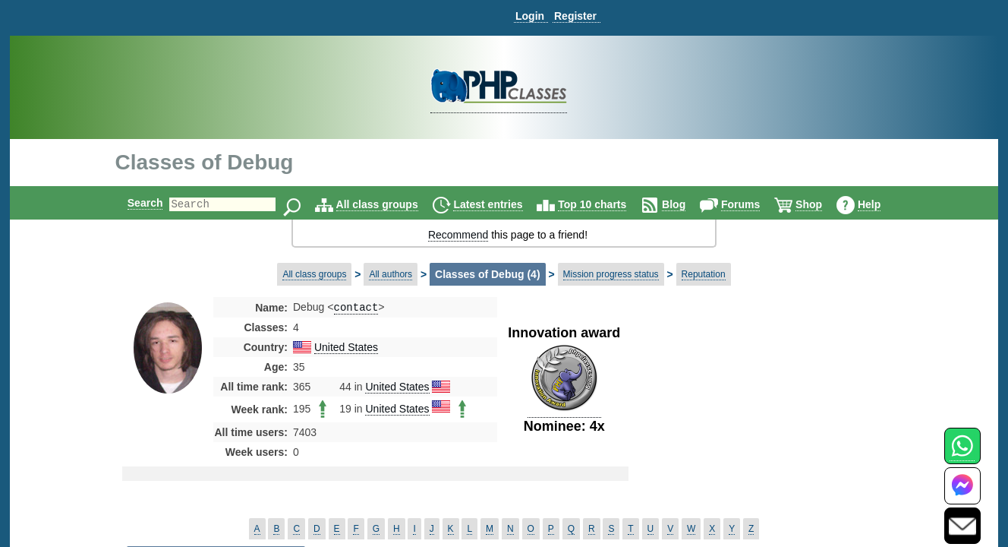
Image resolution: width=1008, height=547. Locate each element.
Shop (821, 204)
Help (882, 204)
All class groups (390, 204)
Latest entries (500, 204)
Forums (753, 204)
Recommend (458, 235)
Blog (686, 204)
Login (529, 16)
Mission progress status (611, 274)
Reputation (704, 274)
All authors (390, 274)
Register (575, 16)
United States (346, 349)
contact (356, 308)
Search (132, 203)
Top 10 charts (605, 204)
